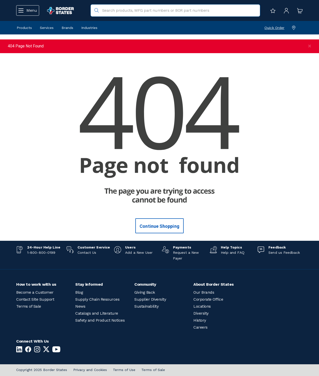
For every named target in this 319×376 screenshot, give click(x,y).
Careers (200, 327)
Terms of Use (124, 370)
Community (145, 284)
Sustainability (146, 306)
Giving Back (144, 292)
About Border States (213, 284)
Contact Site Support (35, 299)
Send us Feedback (284, 252)
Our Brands (203, 292)
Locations (202, 306)
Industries (89, 28)
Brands (67, 28)
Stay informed (89, 284)
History (199, 320)
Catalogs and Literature (96, 313)
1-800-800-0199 (41, 252)
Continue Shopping (159, 226)
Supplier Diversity (150, 299)
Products (24, 28)
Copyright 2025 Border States (41, 370)
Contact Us (87, 252)
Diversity (201, 313)
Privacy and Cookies (90, 370)
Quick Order (274, 28)
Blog (79, 292)
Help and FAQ (232, 252)
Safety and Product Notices (100, 320)
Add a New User (139, 252)
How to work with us (36, 284)
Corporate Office (208, 299)
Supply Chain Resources (97, 299)
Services (47, 28)
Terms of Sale (28, 306)
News (80, 306)
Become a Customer (35, 292)
